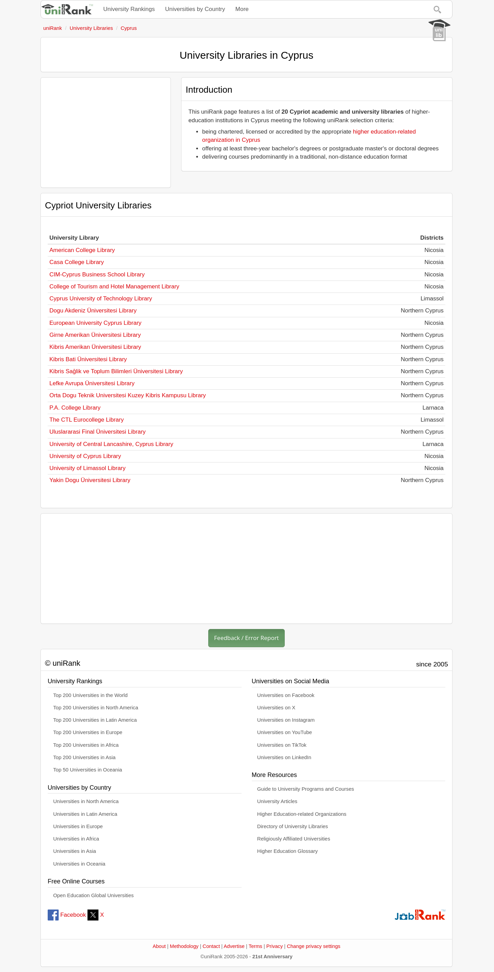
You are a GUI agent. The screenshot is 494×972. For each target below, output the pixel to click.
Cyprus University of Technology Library (100, 298)
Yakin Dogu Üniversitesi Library (89, 480)
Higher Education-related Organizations (301, 814)
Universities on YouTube (284, 732)
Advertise (234, 946)
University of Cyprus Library (85, 456)
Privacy (274, 946)
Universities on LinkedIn (284, 757)
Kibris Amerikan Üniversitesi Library (95, 347)
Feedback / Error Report (246, 638)
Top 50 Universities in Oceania (87, 770)
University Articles (277, 801)
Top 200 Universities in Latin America (95, 720)
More (242, 9)
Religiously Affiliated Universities (293, 839)
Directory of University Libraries (292, 826)
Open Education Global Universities (93, 895)
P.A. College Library (75, 407)
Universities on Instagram (286, 720)
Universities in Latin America (85, 814)
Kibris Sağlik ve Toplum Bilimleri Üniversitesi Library (116, 371)
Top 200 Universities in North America (95, 707)
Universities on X (276, 707)
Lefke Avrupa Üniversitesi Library (91, 383)
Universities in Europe (78, 826)
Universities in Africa (76, 839)
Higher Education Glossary (287, 851)
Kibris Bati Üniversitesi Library (88, 359)
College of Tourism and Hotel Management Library (114, 286)
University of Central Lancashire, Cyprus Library (111, 444)
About (159, 946)
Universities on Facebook (286, 695)
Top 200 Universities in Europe (87, 732)
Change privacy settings (313, 946)
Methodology (184, 946)
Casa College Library (76, 262)
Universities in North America (86, 801)
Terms (255, 946)
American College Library (82, 250)
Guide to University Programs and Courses (305, 789)
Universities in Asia (74, 851)
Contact (211, 946)
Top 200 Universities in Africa (86, 745)
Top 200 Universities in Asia (84, 757)
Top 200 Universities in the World (90, 695)
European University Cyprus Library (95, 323)
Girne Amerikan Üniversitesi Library (95, 335)
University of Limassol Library (87, 468)
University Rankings (129, 9)
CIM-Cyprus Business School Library (97, 274)
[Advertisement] (106, 132)
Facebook (67, 915)
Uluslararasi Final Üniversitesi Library (97, 431)
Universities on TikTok (282, 745)
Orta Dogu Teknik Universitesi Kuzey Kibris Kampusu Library (127, 395)
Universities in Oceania (79, 864)
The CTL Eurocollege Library (86, 419)
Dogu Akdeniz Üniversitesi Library (93, 310)
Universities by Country (195, 9)
